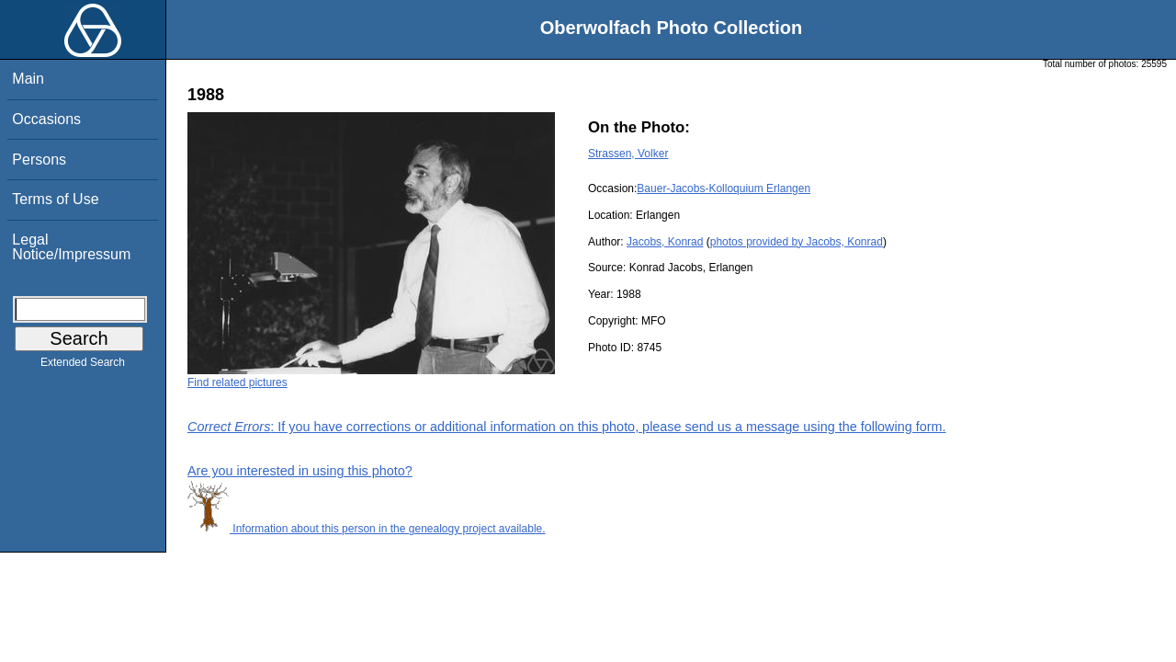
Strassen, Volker (628, 153)
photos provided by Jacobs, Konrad (796, 241)
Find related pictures (237, 382)
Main (28, 78)
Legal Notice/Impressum (71, 247)
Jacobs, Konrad (665, 241)
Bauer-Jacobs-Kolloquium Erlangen (723, 188)
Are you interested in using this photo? (300, 470)
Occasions (46, 119)
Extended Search (82, 365)
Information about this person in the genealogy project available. (366, 528)
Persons (39, 159)
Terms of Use (55, 199)
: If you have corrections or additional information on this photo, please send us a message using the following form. (566, 426)
